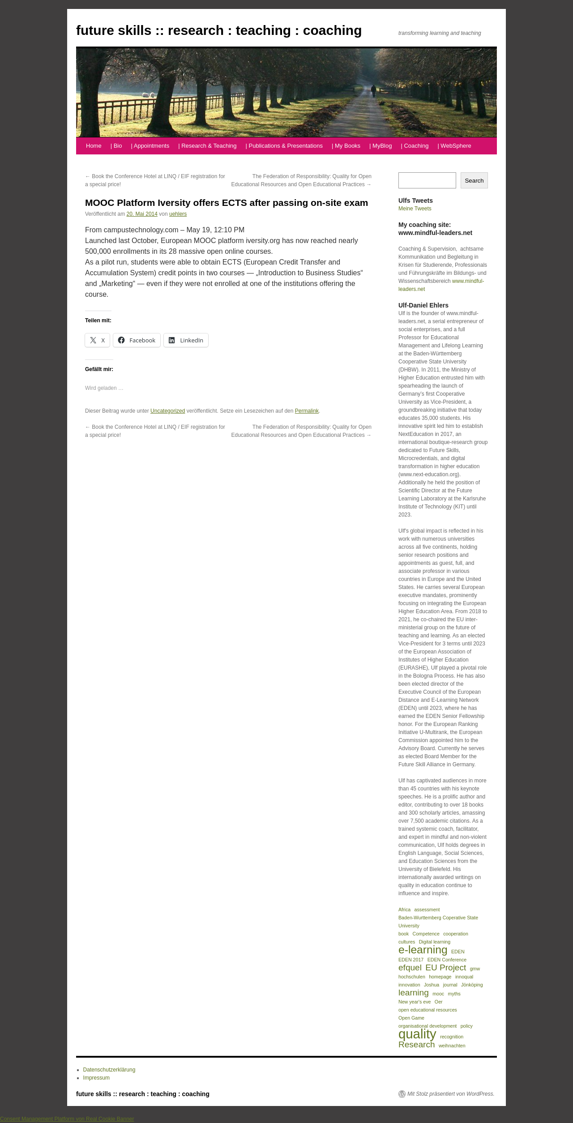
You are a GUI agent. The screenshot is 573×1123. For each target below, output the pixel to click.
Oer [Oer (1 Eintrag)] (439, 1001)
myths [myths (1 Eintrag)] (454, 993)
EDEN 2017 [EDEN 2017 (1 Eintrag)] (410, 959)
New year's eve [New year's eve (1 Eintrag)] (414, 1001)
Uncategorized (167, 411)
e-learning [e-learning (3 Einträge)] (423, 950)
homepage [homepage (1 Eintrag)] (440, 976)
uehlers (178, 214)
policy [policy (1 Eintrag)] (467, 1026)
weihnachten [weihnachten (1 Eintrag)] (452, 1045)
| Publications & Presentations (284, 145)
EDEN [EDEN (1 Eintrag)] (458, 951)
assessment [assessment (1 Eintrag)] (427, 909)
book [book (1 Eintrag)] (403, 933)
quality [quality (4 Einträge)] (417, 1034)
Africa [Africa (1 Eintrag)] (404, 909)
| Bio (116, 145)
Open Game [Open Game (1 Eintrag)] (411, 1018)
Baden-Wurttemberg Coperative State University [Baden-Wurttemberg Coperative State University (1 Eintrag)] (438, 921)
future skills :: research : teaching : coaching (219, 30)
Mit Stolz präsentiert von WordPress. (451, 1094)
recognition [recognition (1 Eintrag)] (451, 1036)
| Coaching (414, 145)
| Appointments (150, 145)
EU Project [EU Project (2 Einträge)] (445, 968)
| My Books (346, 145)
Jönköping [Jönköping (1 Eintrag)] (472, 984)
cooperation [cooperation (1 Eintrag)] (455, 933)
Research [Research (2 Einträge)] (416, 1045)
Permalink (307, 411)
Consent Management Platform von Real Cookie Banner (67, 1119)
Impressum (96, 1078)
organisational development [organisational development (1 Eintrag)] (427, 1026)
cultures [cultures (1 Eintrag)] (406, 941)
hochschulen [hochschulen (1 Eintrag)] (411, 976)
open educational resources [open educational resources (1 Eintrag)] (427, 1009)
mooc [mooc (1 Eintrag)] (438, 993)
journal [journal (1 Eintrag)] (450, 984)
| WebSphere (454, 145)
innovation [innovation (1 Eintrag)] (409, 984)
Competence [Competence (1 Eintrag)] (425, 933)
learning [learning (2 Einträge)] (413, 993)
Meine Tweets (415, 208)
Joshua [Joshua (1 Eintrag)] (431, 984)
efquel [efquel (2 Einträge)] (410, 968)
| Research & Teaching (207, 145)
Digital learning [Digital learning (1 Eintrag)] (435, 941)
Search (474, 180)
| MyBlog (380, 145)
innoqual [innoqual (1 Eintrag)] (464, 976)
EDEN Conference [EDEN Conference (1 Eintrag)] (447, 959)
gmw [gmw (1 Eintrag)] (475, 968)
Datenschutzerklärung (109, 1070)
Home (94, 145)
